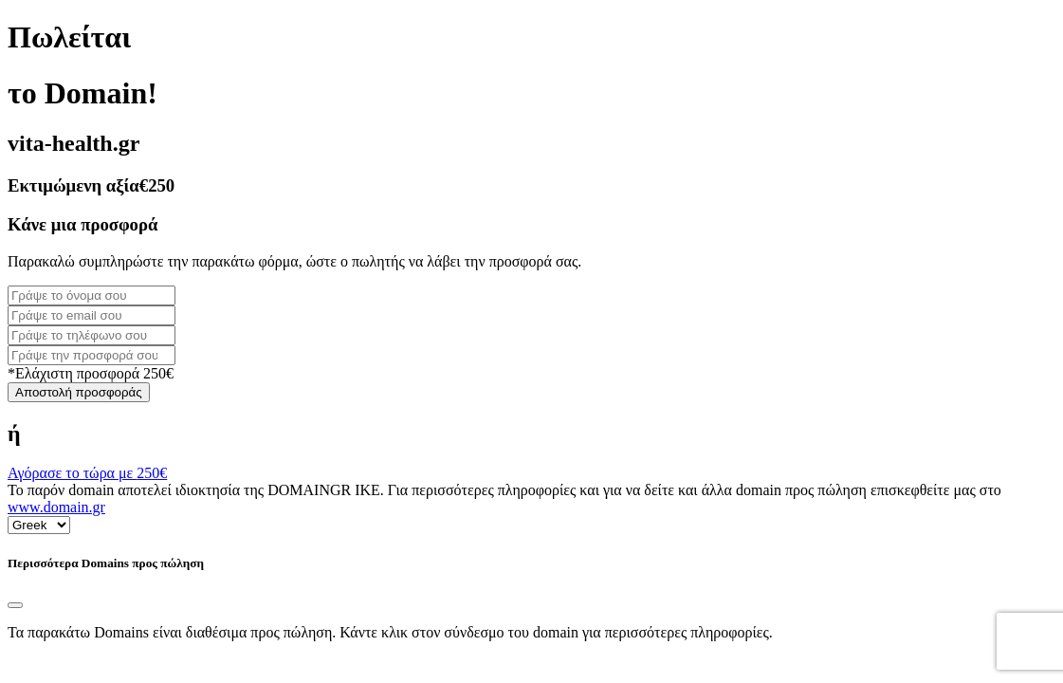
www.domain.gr (56, 507)
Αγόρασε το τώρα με (87, 473)
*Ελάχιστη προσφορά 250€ (91, 373)
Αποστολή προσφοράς (78, 392)
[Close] (15, 605)
